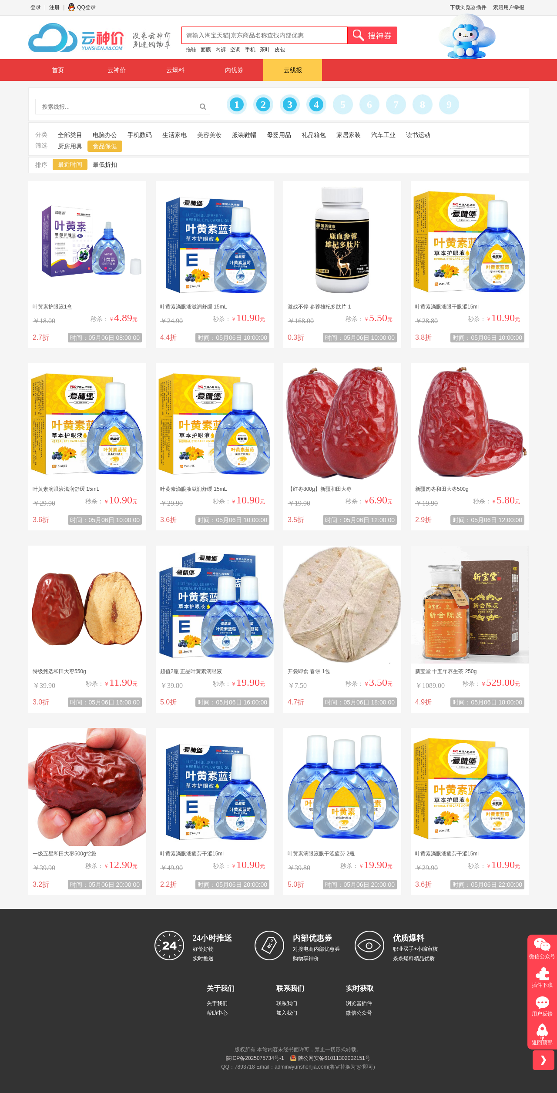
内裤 (220, 50)
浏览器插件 (359, 1003)
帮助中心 (217, 1013)
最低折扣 (105, 164)
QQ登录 (86, 7)
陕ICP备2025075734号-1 (255, 1058)
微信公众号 (359, 1013)
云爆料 (175, 70)
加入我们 (286, 1013)
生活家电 (174, 134)
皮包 (280, 50)
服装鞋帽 (244, 134)
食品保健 (105, 146)
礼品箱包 (314, 134)
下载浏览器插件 (468, 7)
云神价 (116, 70)
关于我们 (217, 1003)
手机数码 (140, 134)
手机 (250, 50)
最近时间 (70, 164)
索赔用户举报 (508, 7)
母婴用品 (279, 134)
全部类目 (70, 134)
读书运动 (418, 134)
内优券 (234, 70)
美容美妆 (209, 134)
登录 (35, 7)
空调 (235, 50)
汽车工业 (383, 134)
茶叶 (265, 50)
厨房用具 (70, 146)
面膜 (206, 50)
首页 (58, 70)
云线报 (293, 70)
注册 (54, 7)
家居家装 (348, 134)
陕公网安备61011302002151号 (334, 1058)
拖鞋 (191, 50)
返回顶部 (542, 1042)
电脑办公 (105, 134)
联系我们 (286, 1003)
